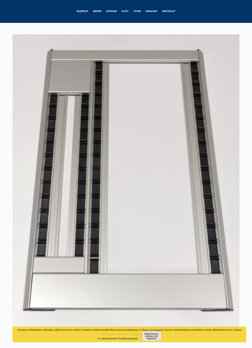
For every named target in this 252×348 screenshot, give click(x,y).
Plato (124, 11)
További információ (128, 338)
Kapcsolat (168, 11)
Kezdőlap (82, 11)
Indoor (97, 11)
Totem (137, 11)
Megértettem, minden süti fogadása (151, 336)
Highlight (152, 11)
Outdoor (111, 11)
